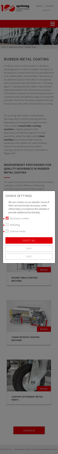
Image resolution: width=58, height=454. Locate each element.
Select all (29, 240)
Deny (29, 248)
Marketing (12, 224)
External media (15, 231)
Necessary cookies (17, 218)
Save (29, 256)
